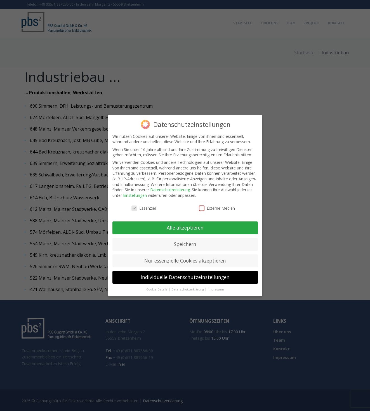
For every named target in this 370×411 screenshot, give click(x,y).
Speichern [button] (185, 244)
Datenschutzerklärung (170, 189)
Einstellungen (135, 195)
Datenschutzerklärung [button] (187, 289)
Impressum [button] (216, 289)
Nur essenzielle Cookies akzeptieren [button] (185, 260)
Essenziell (144, 208)
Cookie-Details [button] (157, 289)
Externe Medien (217, 208)
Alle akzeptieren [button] (185, 227)
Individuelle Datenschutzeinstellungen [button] (185, 277)
